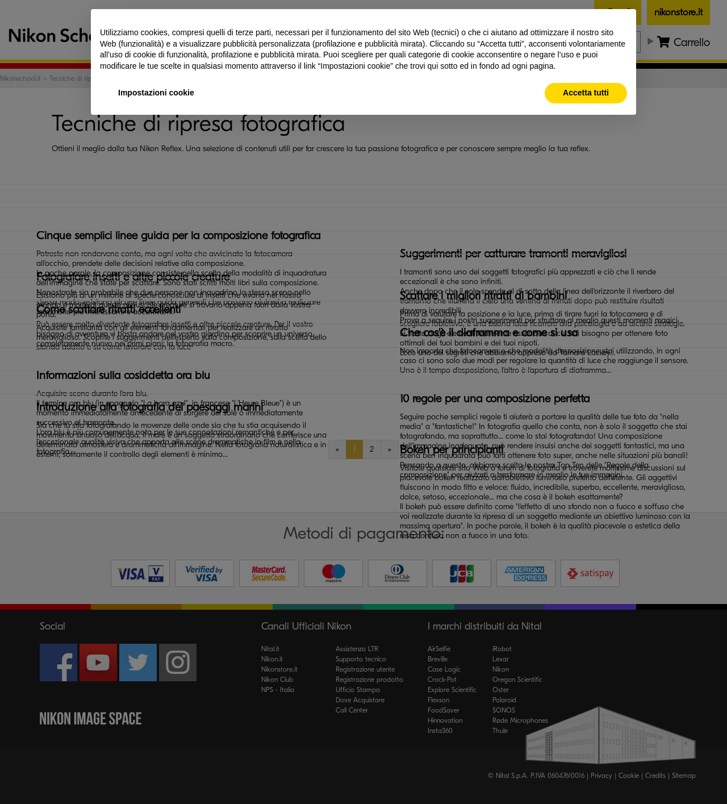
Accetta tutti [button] (586, 92)
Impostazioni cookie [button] (156, 92)
